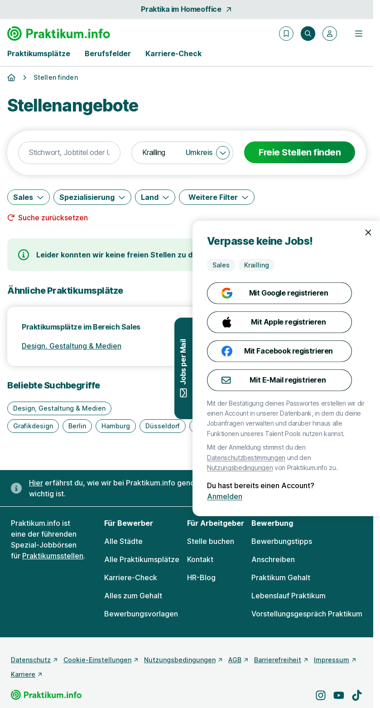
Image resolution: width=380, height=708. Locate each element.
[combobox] (69, 152)
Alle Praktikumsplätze (141, 559)
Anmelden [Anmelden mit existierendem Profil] (343, 496)
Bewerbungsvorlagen (141, 613)
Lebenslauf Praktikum (288, 595)
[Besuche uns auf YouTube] (338, 695)
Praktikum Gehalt (280, 577)
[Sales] (28, 197)
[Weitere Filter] (217, 197)
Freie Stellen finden (300, 152)
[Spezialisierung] (92, 197)
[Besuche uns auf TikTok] (356, 695)
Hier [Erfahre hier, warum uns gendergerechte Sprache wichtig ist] (36, 482)
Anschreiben (273, 559)
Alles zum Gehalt (133, 595)
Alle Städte (123, 541)
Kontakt (200, 559)
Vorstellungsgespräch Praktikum (306, 613)
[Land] (155, 197)
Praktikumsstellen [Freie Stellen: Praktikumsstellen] (52, 555)
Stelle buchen (210, 541)
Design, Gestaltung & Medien (71, 345)
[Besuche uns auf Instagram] (320, 695)
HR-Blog (201, 577)
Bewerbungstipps (281, 541)
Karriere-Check (173, 53)
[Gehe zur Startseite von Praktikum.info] (58, 33)
